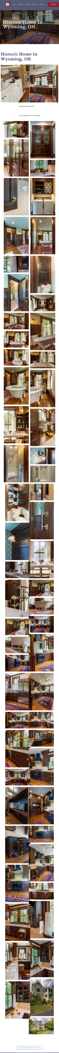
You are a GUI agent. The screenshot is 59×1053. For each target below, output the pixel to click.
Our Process (28, 4)
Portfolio (21, 4)
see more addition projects (29, 1047)
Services (14, 4)
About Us (42, 4)
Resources (34, 4)
